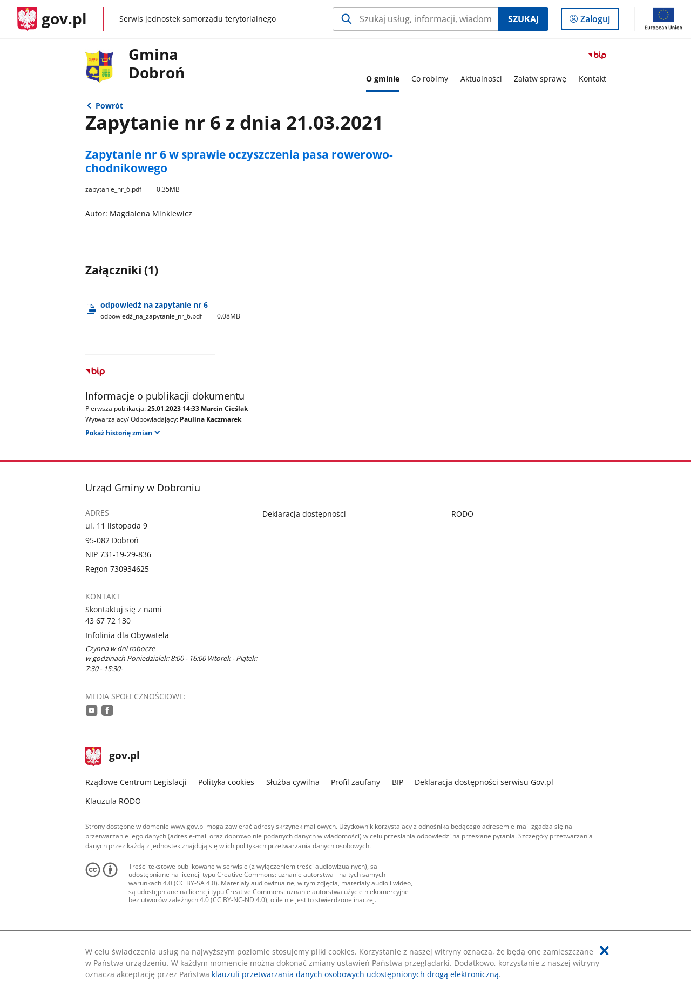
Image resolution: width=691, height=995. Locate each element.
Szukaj (523, 19)
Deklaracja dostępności (304, 514)
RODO (462, 514)
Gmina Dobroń (156, 64)
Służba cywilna (293, 782)
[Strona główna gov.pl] (52, 19)
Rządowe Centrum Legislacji (136, 782)
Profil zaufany (355, 782)
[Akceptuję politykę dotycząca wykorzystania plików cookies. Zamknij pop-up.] (604, 951)
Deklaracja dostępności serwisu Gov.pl (484, 782)
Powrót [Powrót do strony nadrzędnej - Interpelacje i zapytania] (109, 105)
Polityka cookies (226, 782)
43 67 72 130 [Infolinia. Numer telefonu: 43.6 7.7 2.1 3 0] (108, 620)
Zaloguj (598, 21)
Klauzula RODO (113, 801)
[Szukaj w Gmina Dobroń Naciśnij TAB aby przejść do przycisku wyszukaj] (415, 19)
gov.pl (112, 756)
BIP (397, 782)
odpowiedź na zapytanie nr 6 (171, 310)
